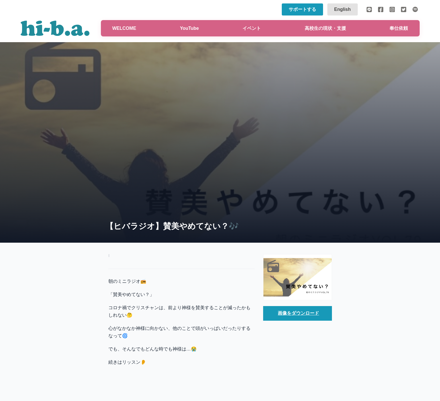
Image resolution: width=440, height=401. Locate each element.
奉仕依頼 (399, 28)
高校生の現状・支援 (325, 28)
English (342, 9)
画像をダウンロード (298, 313)
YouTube (189, 28)
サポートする (302, 9)
